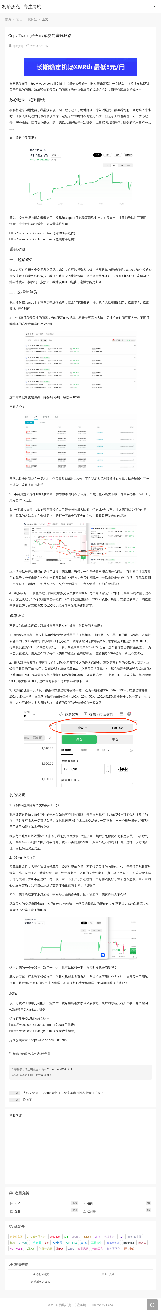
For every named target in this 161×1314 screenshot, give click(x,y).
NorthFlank (16, 1248)
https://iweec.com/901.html (49, 1040)
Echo (109, 1305)
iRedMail (128, 1242)
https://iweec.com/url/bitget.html (30, 239)
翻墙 (12, 1242)
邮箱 (97, 1236)
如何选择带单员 (41, 1053)
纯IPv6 (60, 1248)
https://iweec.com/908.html (56, 1069)
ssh (47, 1242)
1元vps (30, 1248)
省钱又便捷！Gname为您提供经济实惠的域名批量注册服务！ (65, 1093)
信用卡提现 (45, 1248)
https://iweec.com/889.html (47, 83)
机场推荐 (109, 1236)
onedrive (55, 1236)
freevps (142, 1242)
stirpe (71, 1248)
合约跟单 (25, 1053)
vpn (66, 1236)
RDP (121, 1236)
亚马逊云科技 (41, 1274)
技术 (15, 1204)
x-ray (84, 1242)
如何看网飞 (113, 1248)
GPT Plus (71, 1242)
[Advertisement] (80, 1148)
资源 (15, 1211)
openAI (76, 1236)
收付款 (32, 19)
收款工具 (97, 1248)
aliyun (87, 1236)
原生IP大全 (107, 1274)
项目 (19, 19)
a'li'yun (23, 1242)
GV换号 (57, 1242)
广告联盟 (36, 1242)
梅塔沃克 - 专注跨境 (21, 6)
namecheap (112, 1242)
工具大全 (96, 1242)
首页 (8, 19)
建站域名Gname (40, 1281)
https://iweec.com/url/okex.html (30, 233)
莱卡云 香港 (42, 1074)
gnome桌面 (135, 1236)
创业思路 (83, 1248)
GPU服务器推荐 (36, 1236)
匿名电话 (129, 1248)
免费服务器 (16, 1236)
